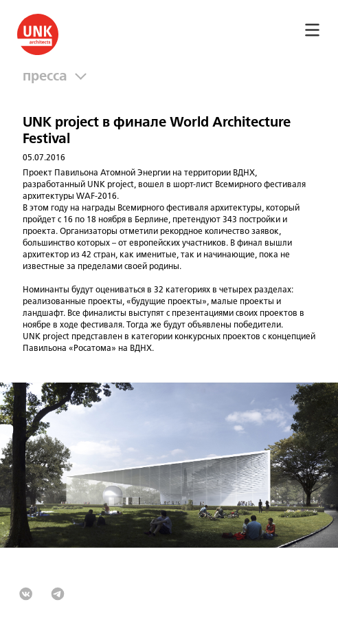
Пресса (48, 76)
